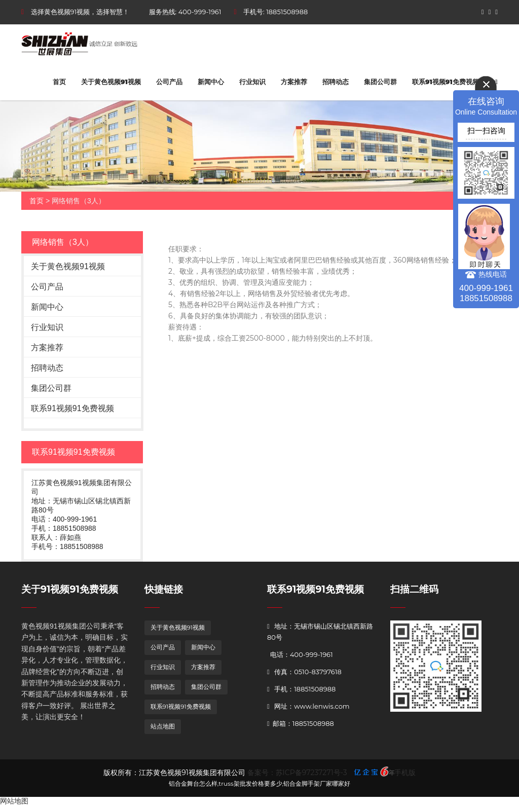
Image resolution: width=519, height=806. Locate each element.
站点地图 (163, 726)
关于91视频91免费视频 (69, 589)
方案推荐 (294, 82)
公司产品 (169, 82)
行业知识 (252, 82)
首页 (59, 82)
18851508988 (287, 12)
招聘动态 (335, 82)
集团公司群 (380, 82)
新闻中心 (211, 82)
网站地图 (14, 801)
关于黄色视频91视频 (111, 82)
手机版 (405, 772)
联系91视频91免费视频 (445, 82)
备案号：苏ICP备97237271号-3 (297, 772)
